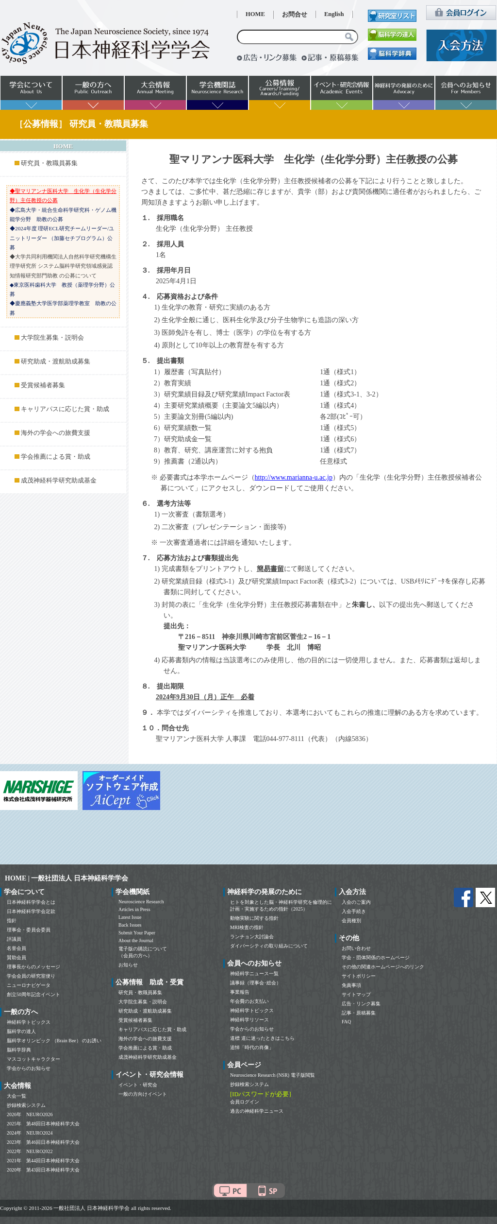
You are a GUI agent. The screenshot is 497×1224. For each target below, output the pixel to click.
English (334, 14)
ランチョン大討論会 (252, 936)
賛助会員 (16, 957)
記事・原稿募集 (359, 1013)
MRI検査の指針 (247, 927)
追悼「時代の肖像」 (252, 1047)
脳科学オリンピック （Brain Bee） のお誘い (54, 1040)
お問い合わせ (356, 948)
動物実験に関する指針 (254, 918)
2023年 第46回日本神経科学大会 (43, 1142)
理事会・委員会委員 (28, 929)
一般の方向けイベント (142, 1094)
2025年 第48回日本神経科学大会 (43, 1123)
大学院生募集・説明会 (52, 337)
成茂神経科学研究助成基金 (59, 480)
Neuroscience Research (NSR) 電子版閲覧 (272, 1075)
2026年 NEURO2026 (29, 1114)
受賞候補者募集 (43, 385)
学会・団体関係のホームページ (376, 957)
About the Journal (135, 940)
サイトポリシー (359, 976)
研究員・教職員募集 (49, 163)
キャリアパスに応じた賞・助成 (65, 409)
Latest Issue (130, 917)
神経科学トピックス (28, 1022)
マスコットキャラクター (33, 1059)
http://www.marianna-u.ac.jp (293, 477)
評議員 (14, 939)
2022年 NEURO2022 (29, 1151)
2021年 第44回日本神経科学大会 (43, 1160)
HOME (255, 14)
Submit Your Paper (136, 932)
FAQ (346, 1021)
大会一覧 (16, 1096)
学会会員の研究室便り (31, 976)
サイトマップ (356, 994)
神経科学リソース (249, 1019)
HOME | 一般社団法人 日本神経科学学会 (66, 878)
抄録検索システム (26, 1105)
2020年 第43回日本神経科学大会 (43, 1169)
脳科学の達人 (21, 1031)
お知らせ (128, 964)
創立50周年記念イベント (33, 994)
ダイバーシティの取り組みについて (269, 945)
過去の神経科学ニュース (256, 1111)
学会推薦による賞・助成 (55, 456)
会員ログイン (244, 1101)
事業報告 (239, 992)
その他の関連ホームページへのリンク (383, 966)
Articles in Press (134, 909)
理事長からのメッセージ (33, 966)
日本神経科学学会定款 (31, 911)
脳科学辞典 (19, 1049)
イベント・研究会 (137, 1084)
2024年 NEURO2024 (29, 1133)
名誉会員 (16, 948)
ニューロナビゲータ (28, 985)
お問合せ (294, 14)
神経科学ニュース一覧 (254, 973)
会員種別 (351, 920)
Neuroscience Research (141, 901)
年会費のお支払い (249, 1001)
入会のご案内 (356, 902)
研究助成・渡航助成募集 (55, 361)
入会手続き (354, 911)
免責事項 (351, 985)
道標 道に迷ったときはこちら (262, 1038)
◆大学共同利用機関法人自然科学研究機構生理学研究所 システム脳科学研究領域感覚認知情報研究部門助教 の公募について (63, 266)
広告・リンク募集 (361, 1003)
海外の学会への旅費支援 (55, 433)
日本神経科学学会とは (31, 902)
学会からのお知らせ (28, 1068)
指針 (12, 920)
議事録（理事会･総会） (255, 982)
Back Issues (130, 925)
